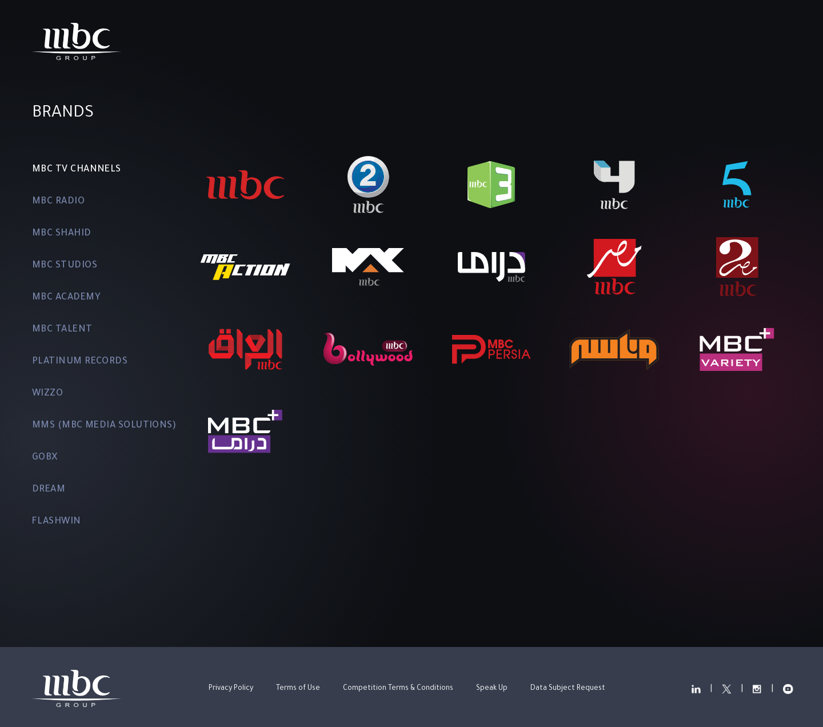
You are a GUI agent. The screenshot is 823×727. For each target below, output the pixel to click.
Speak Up (492, 689)
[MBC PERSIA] (491, 349)
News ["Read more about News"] (527, 42)
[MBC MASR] (614, 267)
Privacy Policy (231, 689)
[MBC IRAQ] (245, 349)
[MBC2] (368, 184)
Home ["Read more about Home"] (201, 41)
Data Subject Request (567, 689)
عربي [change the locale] (780, 41)
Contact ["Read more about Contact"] (592, 41)
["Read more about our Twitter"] (674, 42)
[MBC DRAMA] (491, 267)
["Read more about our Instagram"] (709, 42)
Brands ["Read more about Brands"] (338, 41)
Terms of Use (298, 689)
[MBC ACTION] (245, 267)
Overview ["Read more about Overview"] (268, 41)
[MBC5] (737, 184)
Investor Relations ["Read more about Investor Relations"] (435, 41)
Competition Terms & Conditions (398, 689)
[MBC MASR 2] (737, 267)
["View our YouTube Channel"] (745, 41)
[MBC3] (491, 184)
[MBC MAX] (368, 267)
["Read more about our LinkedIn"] (638, 42)
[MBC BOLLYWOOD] (368, 349)
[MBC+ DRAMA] (245, 431)
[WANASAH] (614, 349)
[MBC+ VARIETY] (737, 349)
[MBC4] (614, 184)
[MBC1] (245, 184)
